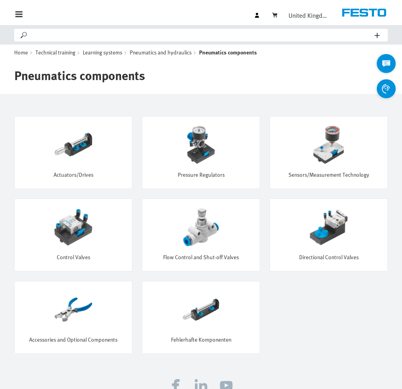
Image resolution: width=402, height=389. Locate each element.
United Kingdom (308, 15)
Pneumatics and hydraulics (161, 52)
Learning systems (102, 52)
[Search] (201, 35)
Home (21, 52)
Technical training (55, 52)
